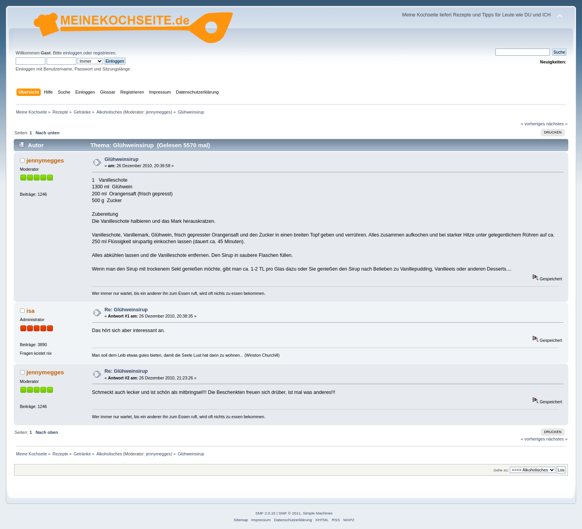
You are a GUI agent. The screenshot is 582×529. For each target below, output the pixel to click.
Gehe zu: (501, 470)
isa (30, 310)
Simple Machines (318, 513)
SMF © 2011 (290, 513)
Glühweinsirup (122, 159)
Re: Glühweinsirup (126, 309)
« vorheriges (533, 123)
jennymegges (158, 112)
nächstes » (556, 123)
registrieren (104, 53)
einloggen (72, 53)
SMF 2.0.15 (265, 513)
